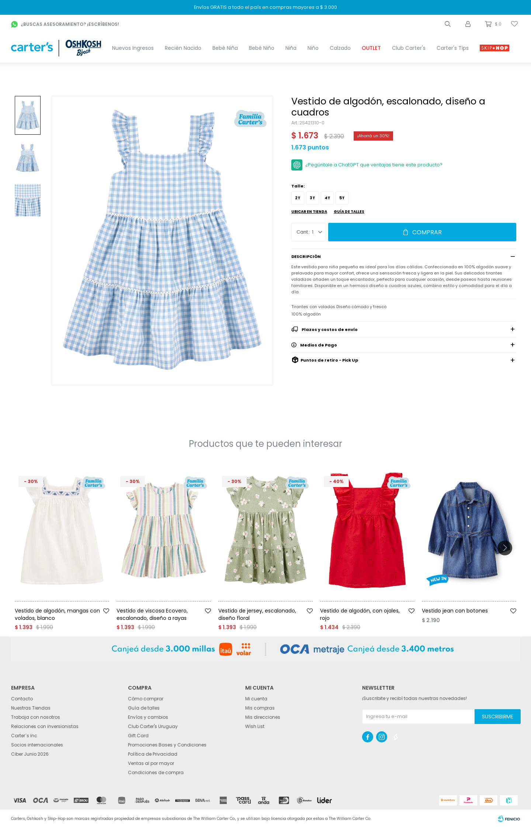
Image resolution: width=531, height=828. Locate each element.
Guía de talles (349, 211)
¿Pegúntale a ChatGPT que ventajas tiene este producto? (373, 165)
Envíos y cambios (148, 717)
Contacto (22, 699)
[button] (447, 24)
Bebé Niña (225, 48)
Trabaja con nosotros (35, 717)
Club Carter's (409, 48)
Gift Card (138, 735)
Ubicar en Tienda (309, 211)
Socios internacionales (37, 745)
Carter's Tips (453, 48)
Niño (313, 48)
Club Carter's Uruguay (153, 726)
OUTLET (371, 48)
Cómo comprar (145, 699)
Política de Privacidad (152, 754)
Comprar (427, 232)
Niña (290, 48)
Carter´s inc (24, 735)
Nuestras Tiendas (31, 708)
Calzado (340, 48)
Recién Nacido (183, 48)
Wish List (254, 726)
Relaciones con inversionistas (45, 726)
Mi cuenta (256, 699)
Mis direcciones (262, 717)
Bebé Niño (261, 48)
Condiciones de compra (156, 772)
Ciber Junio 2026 (30, 754)
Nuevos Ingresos (133, 48)
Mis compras (260, 708)
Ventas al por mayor (151, 763)
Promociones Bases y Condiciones (167, 745)
